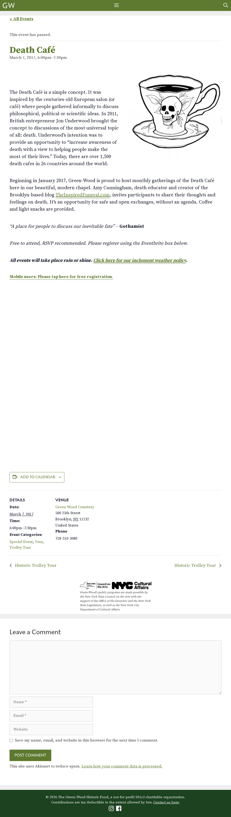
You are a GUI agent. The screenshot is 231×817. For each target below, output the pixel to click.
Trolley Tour (20, 547)
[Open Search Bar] (226, 5)
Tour (39, 541)
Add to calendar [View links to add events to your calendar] (37, 477)
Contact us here (166, 802)
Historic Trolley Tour (35, 565)
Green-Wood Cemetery (74, 507)
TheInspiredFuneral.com (83, 195)
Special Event (21, 541)
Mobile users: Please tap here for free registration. (61, 276)
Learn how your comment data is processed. (122, 766)
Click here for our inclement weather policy (139, 261)
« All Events (21, 19)
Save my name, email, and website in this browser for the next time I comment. (86, 740)
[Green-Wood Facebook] (119, 809)
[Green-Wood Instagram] (112, 809)
